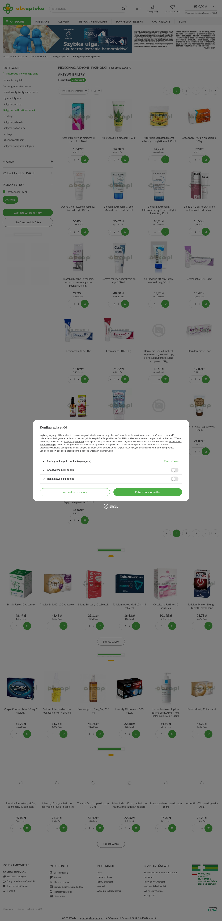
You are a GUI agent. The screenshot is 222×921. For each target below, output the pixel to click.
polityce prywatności (74, 441)
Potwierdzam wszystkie (147, 491)
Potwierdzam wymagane (75, 491)
